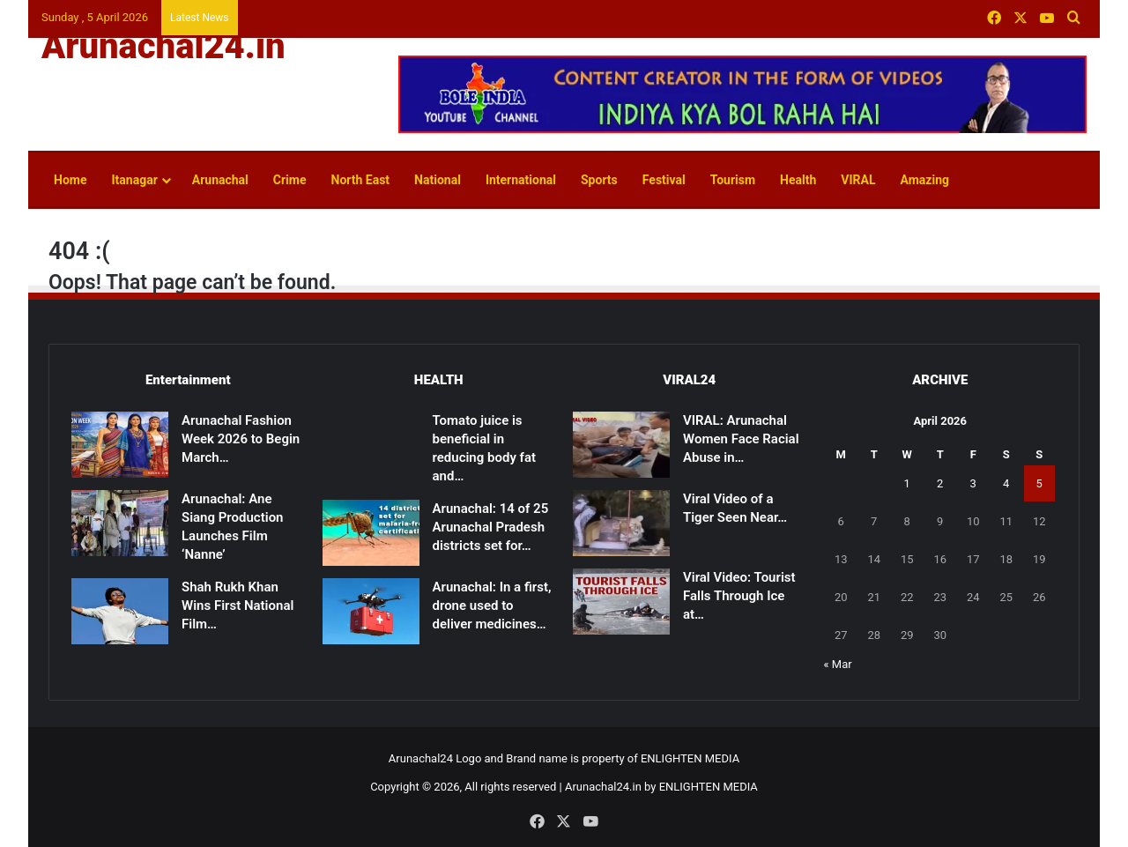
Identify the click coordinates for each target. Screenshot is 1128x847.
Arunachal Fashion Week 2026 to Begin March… (241, 438)
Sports (599, 180)
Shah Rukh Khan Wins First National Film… (237, 605)
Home (70, 180)
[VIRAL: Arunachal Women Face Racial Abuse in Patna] (621, 445)
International (521, 180)
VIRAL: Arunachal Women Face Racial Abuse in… (741, 438)
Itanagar (134, 180)
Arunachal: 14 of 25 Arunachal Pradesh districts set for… (491, 527)
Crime (290, 180)
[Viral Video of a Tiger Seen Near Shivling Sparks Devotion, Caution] (621, 523)
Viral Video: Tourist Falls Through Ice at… (739, 595)
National (437, 180)
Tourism (732, 180)
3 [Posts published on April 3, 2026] (973, 483)
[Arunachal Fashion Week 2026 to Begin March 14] (119, 445)
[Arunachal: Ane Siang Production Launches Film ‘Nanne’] (119, 523)
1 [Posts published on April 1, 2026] (907, 483)
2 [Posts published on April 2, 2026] (940, 483)
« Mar (838, 664)
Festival (664, 180)
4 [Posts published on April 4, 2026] (1006, 483)
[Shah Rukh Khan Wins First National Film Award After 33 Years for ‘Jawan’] (119, 611)
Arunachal (220, 180)
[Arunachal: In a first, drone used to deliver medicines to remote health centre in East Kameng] (371, 611)
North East (360, 180)
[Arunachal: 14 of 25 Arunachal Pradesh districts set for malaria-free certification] (371, 533)
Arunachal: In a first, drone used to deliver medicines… (492, 605)
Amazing (925, 180)
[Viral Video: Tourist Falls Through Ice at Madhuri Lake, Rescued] (621, 601)
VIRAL (858, 180)
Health (798, 180)
